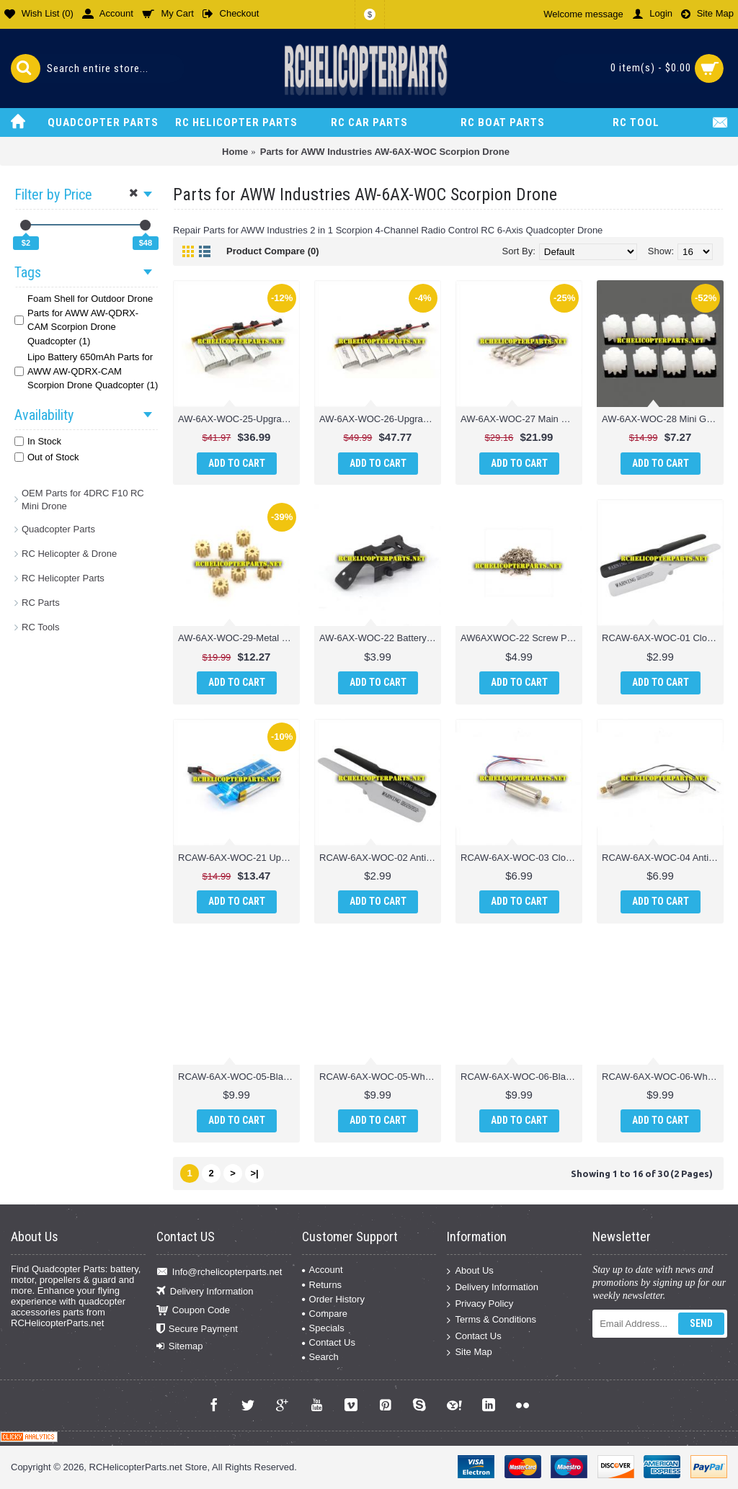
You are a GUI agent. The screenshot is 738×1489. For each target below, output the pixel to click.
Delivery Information (205, 1291)
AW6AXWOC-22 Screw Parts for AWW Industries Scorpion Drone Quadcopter (521, 637)
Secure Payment (197, 1329)
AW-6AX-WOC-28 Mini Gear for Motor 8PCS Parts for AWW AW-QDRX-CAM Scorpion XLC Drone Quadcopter (663, 418)
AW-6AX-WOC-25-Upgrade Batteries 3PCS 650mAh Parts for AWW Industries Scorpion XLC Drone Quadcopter (239, 418)
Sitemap (179, 1346)
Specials (323, 1328)
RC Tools (41, 627)
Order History (333, 1299)
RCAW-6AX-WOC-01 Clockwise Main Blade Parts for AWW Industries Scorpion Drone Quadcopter (663, 637)
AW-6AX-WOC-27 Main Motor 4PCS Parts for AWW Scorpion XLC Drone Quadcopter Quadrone (521, 418)
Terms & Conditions (491, 1320)
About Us (470, 1271)
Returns (322, 1284)
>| (254, 1173)
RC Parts (41, 602)
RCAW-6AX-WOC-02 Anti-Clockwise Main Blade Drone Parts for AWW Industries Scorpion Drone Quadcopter (380, 857)
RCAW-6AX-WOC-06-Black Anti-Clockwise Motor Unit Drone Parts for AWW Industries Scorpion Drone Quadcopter (521, 1076)
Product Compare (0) (272, 251)
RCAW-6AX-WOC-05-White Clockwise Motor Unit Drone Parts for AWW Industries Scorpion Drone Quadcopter (380, 1076)
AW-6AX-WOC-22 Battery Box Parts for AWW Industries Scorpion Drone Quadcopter (380, 637)
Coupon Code (193, 1311)
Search (320, 1356)
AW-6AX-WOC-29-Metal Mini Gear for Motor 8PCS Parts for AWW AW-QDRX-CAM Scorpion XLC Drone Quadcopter (239, 637)
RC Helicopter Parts (63, 578)
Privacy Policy (480, 1303)
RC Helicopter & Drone (69, 553)
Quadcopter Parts (58, 529)
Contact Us (328, 1342)
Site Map (469, 1352)
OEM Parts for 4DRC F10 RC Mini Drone (83, 499)
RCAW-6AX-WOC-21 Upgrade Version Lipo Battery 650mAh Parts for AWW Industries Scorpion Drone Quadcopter (239, 857)
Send (701, 1323)
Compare (324, 1313)
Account (322, 1269)
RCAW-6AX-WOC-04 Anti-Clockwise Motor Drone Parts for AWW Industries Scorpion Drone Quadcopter (663, 857)
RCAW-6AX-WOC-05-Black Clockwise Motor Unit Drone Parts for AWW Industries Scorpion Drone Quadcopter (239, 1076)
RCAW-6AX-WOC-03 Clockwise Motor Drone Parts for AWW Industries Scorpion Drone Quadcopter (521, 857)
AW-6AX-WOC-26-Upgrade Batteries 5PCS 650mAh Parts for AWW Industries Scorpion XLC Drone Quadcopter (380, 418)
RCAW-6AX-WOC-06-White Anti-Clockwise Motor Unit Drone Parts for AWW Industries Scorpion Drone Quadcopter (663, 1076)
